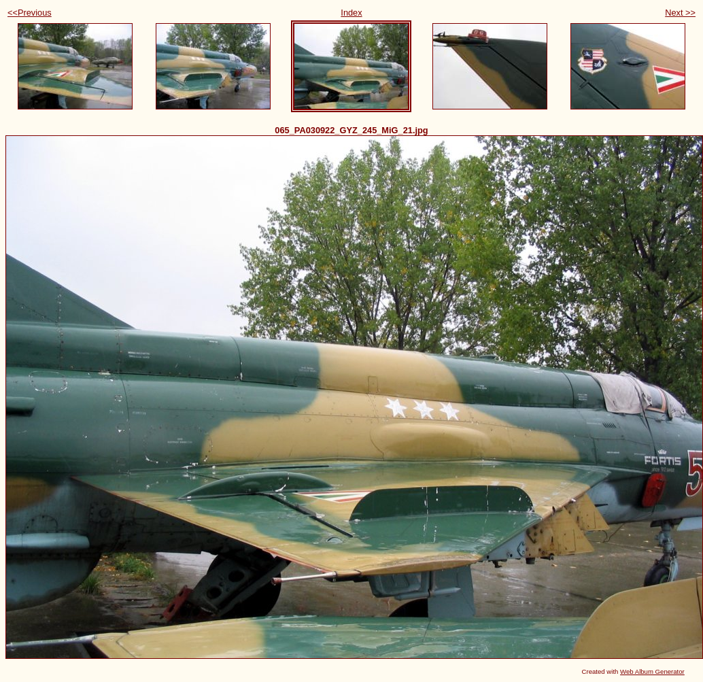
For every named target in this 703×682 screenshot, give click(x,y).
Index (351, 12)
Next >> (680, 12)
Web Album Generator (652, 671)
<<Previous (29, 12)
